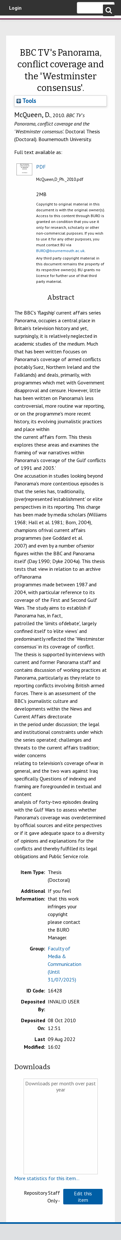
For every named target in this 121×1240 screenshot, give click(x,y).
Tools (26, 101)
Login (15, 8)
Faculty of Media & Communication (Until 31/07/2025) (64, 964)
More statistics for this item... (46, 1178)
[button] (83, 1196)
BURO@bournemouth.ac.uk (60, 250)
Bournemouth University (14, 24)
